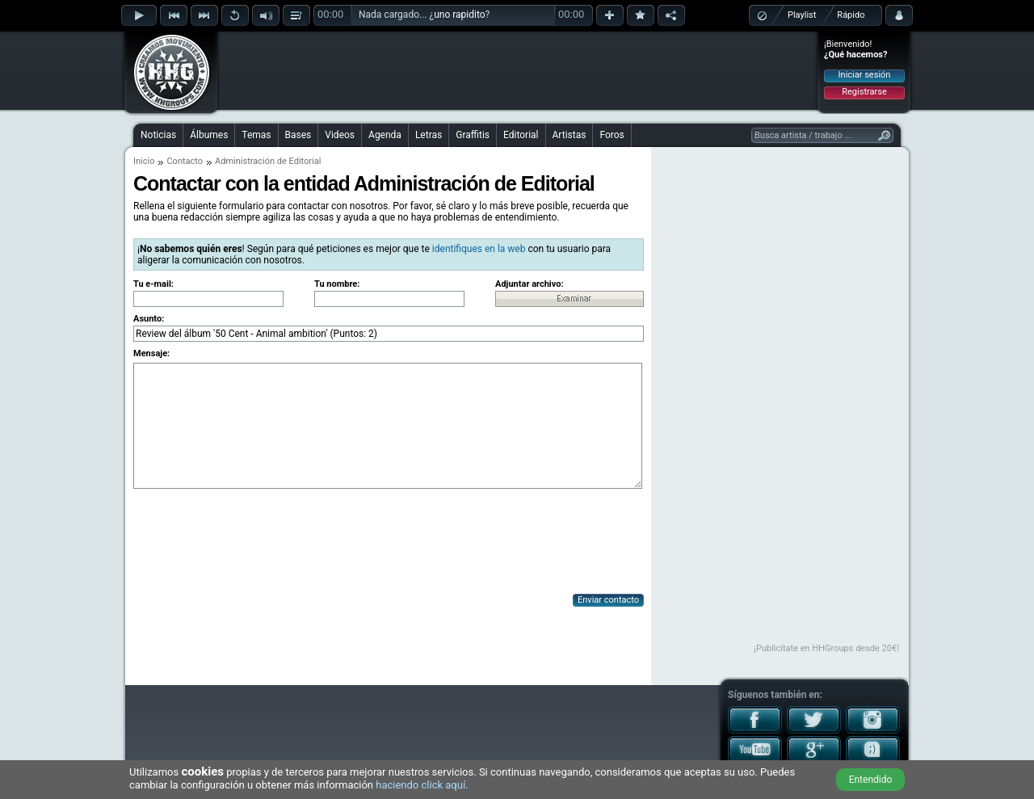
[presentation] (256, 542)
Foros (611, 135)
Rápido (850, 15)
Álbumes (209, 135)
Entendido (871, 779)
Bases (298, 135)
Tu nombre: (336, 284)
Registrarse (864, 91)
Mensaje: (151, 353)
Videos (340, 135)
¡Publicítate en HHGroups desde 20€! (826, 648)
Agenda (384, 135)
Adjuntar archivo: (529, 284)
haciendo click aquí (420, 785)
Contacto (184, 161)
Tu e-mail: (153, 284)
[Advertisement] (518, 70)
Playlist (802, 15)
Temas (256, 135)
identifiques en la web (479, 248)
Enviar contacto (608, 600)
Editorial (520, 135)
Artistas (569, 135)
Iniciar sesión (865, 74)
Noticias (158, 135)
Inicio (143, 161)
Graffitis (473, 135)
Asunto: (148, 318)
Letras (428, 135)
